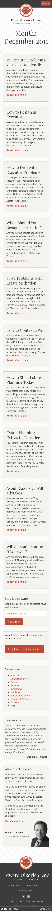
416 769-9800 (26, 890)
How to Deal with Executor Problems (23, 170)
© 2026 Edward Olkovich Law (21, 905)
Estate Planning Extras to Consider (23, 435)
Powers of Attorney (21, 699)
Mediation (16, 692)
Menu (46, 3)
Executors (16, 685)
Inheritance (16, 688)
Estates (14, 682)
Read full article (16, 95)
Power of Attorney (20, 695)
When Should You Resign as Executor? (24, 225)
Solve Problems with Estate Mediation (24, 280)
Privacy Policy (37, 901)
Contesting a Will (19, 678)
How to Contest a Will (25, 330)
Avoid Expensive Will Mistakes (24, 490)
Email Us (45, 908)
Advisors (15, 675)
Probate (15, 702)
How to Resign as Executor (21, 114)
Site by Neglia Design (33, 905)
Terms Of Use (24, 901)
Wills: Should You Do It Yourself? (24, 549)
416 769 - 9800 (9, 908)
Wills (13, 705)
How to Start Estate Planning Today (23, 380)
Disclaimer (13, 901)
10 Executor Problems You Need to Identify (25, 62)
